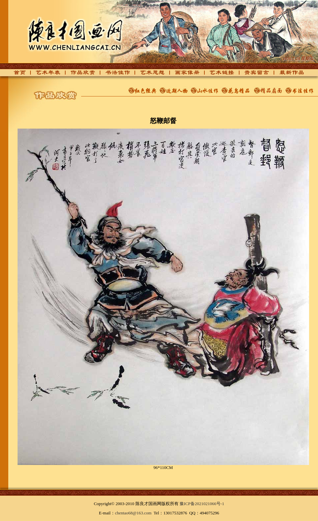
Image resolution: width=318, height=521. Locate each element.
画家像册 (183, 74)
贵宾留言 (253, 74)
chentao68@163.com (133, 512)
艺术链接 (218, 74)
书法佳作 (114, 74)
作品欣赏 (79, 74)
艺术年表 (44, 74)
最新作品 (287, 74)
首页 (18, 74)
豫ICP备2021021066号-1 (202, 503)
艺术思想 (148, 74)
